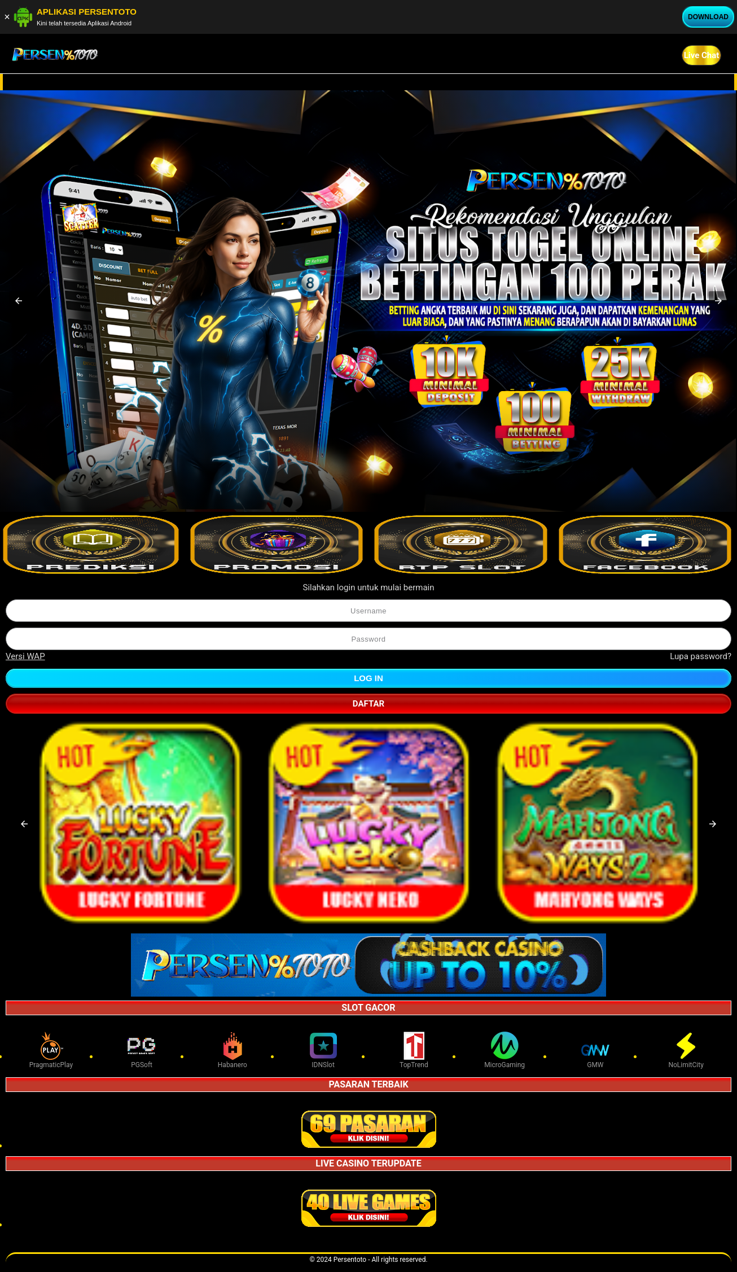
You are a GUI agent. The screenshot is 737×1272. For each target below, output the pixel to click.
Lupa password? (700, 656)
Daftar (368, 704)
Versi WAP (25, 656)
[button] (18, 300)
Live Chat (702, 55)
